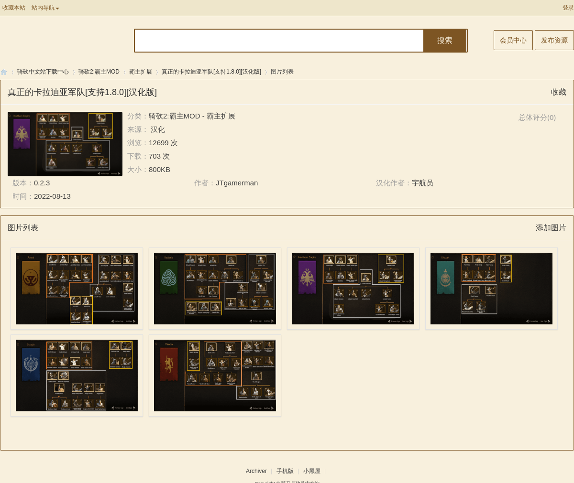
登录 (568, 7)
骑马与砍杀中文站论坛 (4, 72)
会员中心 (513, 40)
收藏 (558, 92)
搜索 (445, 40)
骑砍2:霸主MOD (99, 71)
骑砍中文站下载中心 (43, 71)
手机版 (285, 471)
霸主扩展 (140, 71)
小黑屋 (311, 471)
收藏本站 (13, 7)
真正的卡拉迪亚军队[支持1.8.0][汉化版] (211, 71)
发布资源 (554, 40)
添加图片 (551, 228)
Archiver (256, 471)
